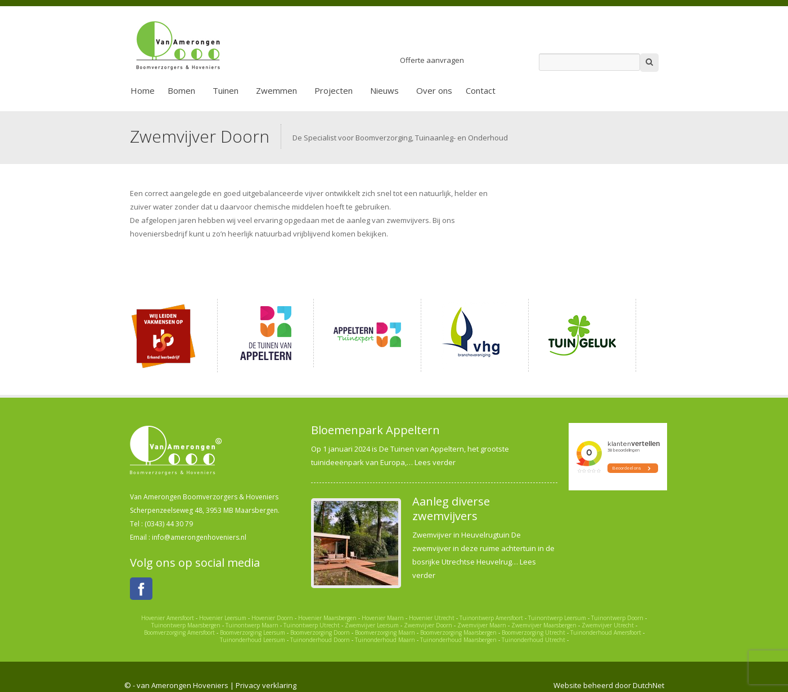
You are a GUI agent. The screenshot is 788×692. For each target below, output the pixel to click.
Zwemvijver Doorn (428, 625)
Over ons (434, 90)
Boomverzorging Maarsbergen (458, 632)
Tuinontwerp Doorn (617, 618)
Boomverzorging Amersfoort (179, 632)
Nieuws (384, 90)
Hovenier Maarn (383, 618)
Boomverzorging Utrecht (533, 632)
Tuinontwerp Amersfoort (491, 618)
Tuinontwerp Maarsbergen (185, 625)
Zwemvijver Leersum (372, 625)
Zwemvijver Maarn (481, 625)
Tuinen (225, 90)
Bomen (181, 90)
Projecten (333, 90)
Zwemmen (276, 90)
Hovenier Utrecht (431, 618)
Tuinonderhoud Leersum (252, 640)
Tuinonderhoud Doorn (320, 640)
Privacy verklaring (266, 685)
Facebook (141, 588)
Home (142, 90)
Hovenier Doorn (272, 618)
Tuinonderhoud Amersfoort (605, 632)
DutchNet (648, 685)
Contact (481, 90)
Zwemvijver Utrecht (608, 625)
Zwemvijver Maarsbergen (544, 625)
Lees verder (435, 462)
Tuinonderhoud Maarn (385, 640)
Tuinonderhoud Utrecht (533, 640)
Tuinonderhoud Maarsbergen (458, 640)
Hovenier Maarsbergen (327, 618)
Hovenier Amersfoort (167, 618)
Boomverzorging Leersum (252, 632)
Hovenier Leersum (222, 618)
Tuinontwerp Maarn (252, 625)
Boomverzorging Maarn (385, 632)
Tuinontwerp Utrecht (311, 625)
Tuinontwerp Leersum (557, 618)
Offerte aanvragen (432, 60)
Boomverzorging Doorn (320, 632)
